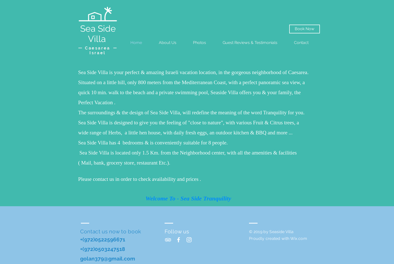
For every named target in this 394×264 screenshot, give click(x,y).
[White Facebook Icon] (178, 239)
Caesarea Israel (97, 50)
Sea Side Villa (98, 33)
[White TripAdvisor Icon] (168, 239)
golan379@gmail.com (107, 258)
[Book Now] (304, 29)
